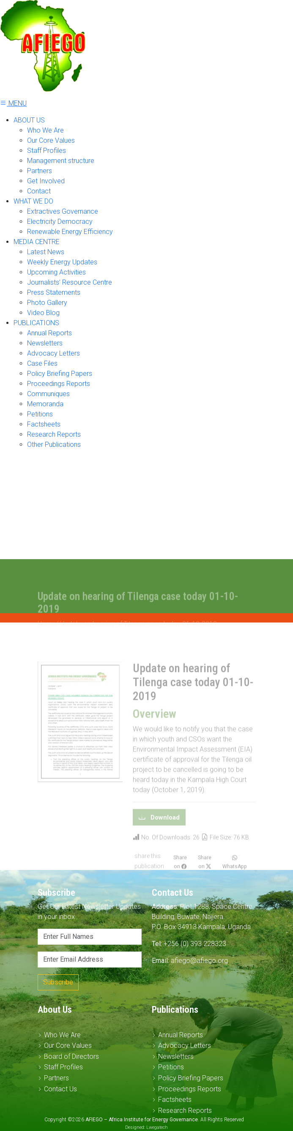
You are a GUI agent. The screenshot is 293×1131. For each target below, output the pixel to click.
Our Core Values (51, 140)
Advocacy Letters (53, 353)
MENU (13, 103)
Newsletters (45, 343)
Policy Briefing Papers (59, 374)
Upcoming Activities (56, 272)
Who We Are (45, 130)
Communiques (48, 394)
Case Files (42, 363)
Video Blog (43, 313)
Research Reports (54, 434)
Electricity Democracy (60, 222)
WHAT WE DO (33, 201)
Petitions (40, 414)
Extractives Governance (62, 211)
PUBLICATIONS (36, 323)
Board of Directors (71, 1056)
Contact (39, 191)
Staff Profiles (46, 151)
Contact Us (60, 1089)
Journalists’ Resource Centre (69, 282)
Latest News (45, 252)
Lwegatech (157, 1127)
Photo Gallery (47, 303)
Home (47, 634)
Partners (39, 171)
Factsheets (43, 424)
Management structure (60, 161)
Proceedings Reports (58, 384)
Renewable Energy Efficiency (70, 232)
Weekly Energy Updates (62, 262)
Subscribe (58, 982)
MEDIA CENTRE (37, 242)
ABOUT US (29, 120)
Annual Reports (49, 333)
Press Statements (53, 292)
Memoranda (45, 404)
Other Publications (54, 444)
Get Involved (46, 181)
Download (164, 828)
